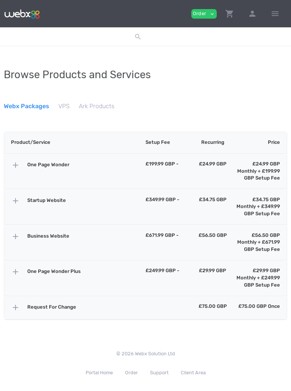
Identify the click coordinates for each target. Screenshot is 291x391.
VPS (64, 106)
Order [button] (204, 14)
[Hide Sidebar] (275, 13)
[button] (229, 13)
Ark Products (96, 106)
